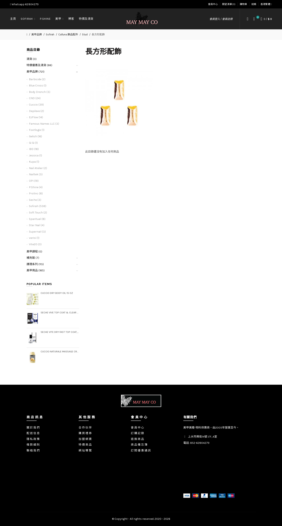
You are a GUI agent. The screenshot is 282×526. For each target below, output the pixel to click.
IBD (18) (34, 149)
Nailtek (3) (36, 174)
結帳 (253, 4)
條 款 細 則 (33, 444)
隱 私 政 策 (33, 439)
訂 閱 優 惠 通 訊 (141, 450)
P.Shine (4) (36, 187)
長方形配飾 (98, 34)
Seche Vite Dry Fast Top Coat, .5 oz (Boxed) (60, 331)
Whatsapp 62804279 (24, 4)
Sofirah (50, 34)
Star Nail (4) (36, 225)
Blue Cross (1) (37, 85)
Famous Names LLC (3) (44, 123)
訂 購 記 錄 (137, 433)
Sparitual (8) (37, 219)
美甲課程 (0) (34, 251)
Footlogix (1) (36, 130)
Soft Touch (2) (38, 212)
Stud (85, 34)
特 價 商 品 (85, 444)
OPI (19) (34, 181)
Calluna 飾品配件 (68, 34)
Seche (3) (35, 200)
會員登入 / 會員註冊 (221, 19)
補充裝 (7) (33, 257)
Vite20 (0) (35, 244)
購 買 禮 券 (85, 433)
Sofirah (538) (37, 206)
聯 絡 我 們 (33, 450)
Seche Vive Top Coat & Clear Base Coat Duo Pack (60, 312)
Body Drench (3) (39, 92)
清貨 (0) (32, 59)
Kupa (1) (34, 161)
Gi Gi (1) (33, 143)
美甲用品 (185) (36, 270)
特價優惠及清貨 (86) (39, 65)
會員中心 (213, 4)
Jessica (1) (35, 155)
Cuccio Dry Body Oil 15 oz (57, 292)
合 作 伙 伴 (85, 427)
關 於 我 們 (33, 427)
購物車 (243, 4)
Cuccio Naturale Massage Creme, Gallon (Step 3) (60, 351)
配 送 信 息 (33, 433)
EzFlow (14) (36, 117)
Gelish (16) (35, 136)
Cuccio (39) (36, 104)
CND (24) (35, 98)
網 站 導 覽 (85, 450)
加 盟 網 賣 (85, 439)
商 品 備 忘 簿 (139, 444)
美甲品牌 (36, 34)
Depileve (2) (36, 111)
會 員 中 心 (137, 427)
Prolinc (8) (36, 193)
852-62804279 (199, 443)
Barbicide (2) (37, 79)
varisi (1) (34, 238)
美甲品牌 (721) (35, 71)
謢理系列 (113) (35, 264)
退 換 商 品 (137, 439)
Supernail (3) (37, 231)
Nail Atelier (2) (38, 168)
